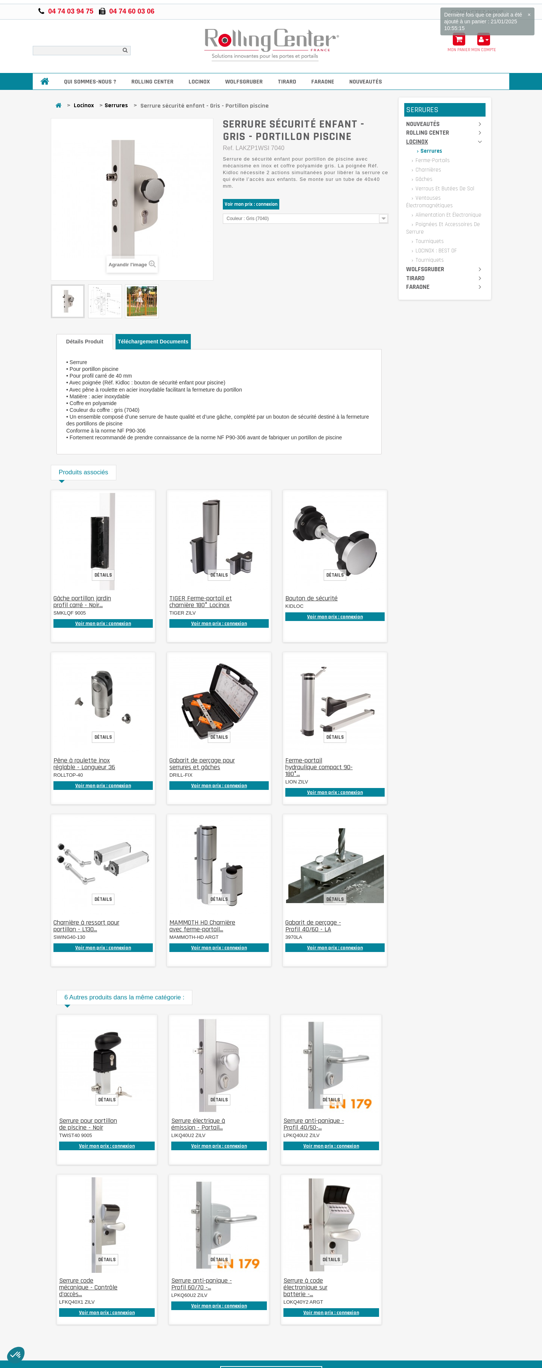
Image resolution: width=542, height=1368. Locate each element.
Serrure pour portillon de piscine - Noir (88, 1124)
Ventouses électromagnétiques (429, 201)
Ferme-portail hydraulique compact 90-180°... (319, 767)
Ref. (228, 148)
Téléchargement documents (153, 342)
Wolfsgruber (244, 82)
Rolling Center (152, 82)
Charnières (427, 169)
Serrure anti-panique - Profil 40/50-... (313, 1124)
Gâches (423, 179)
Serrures (116, 105)
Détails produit (85, 342)
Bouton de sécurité (311, 598)
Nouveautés (365, 82)
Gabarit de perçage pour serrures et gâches (202, 763)
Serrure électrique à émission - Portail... (198, 1124)
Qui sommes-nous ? (90, 82)
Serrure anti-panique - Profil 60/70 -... (201, 1284)
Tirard (287, 82)
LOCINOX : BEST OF (435, 250)
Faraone (322, 82)
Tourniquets (429, 241)
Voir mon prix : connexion (251, 204)
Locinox (199, 82)
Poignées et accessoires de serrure (443, 228)
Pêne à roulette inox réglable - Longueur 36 (84, 763)
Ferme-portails (432, 160)
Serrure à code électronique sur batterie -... (305, 1287)
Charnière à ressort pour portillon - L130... (86, 926)
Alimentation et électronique (447, 215)
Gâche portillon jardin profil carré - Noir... (82, 601)
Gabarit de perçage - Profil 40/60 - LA (313, 926)
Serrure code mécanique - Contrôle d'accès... (88, 1287)
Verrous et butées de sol (444, 188)
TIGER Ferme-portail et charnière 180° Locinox (200, 601)
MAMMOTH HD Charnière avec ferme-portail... (202, 926)
